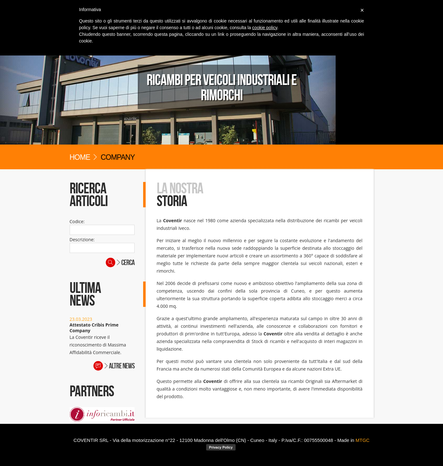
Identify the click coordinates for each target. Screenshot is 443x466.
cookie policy (264, 27)
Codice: (77, 221)
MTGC (363, 440)
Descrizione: (82, 239)
